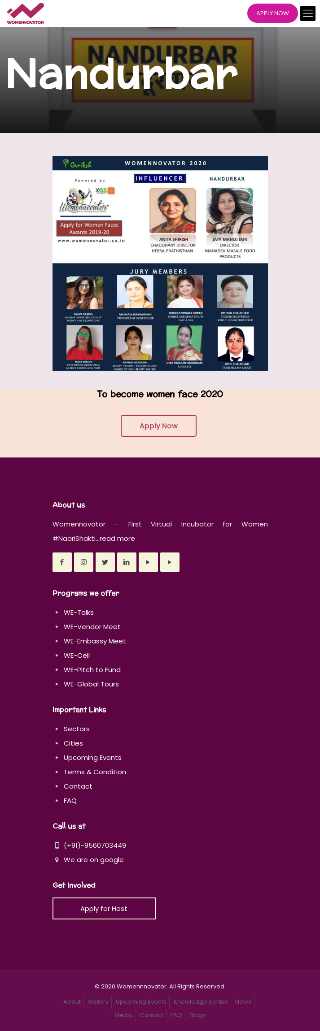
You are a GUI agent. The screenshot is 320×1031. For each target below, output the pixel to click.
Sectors (77, 728)
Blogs (197, 1015)
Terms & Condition (95, 771)
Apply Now (159, 426)
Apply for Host (103, 908)
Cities (73, 743)
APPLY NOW (272, 13)
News (243, 1001)
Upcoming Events (93, 757)
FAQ (70, 800)
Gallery (98, 1001)
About (72, 1001)
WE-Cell (77, 655)
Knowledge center (201, 1001)
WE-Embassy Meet (95, 641)
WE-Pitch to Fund (92, 669)
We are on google (88, 859)
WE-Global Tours (91, 684)
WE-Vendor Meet (92, 626)
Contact (78, 786)
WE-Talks (79, 612)
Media (123, 1015)
